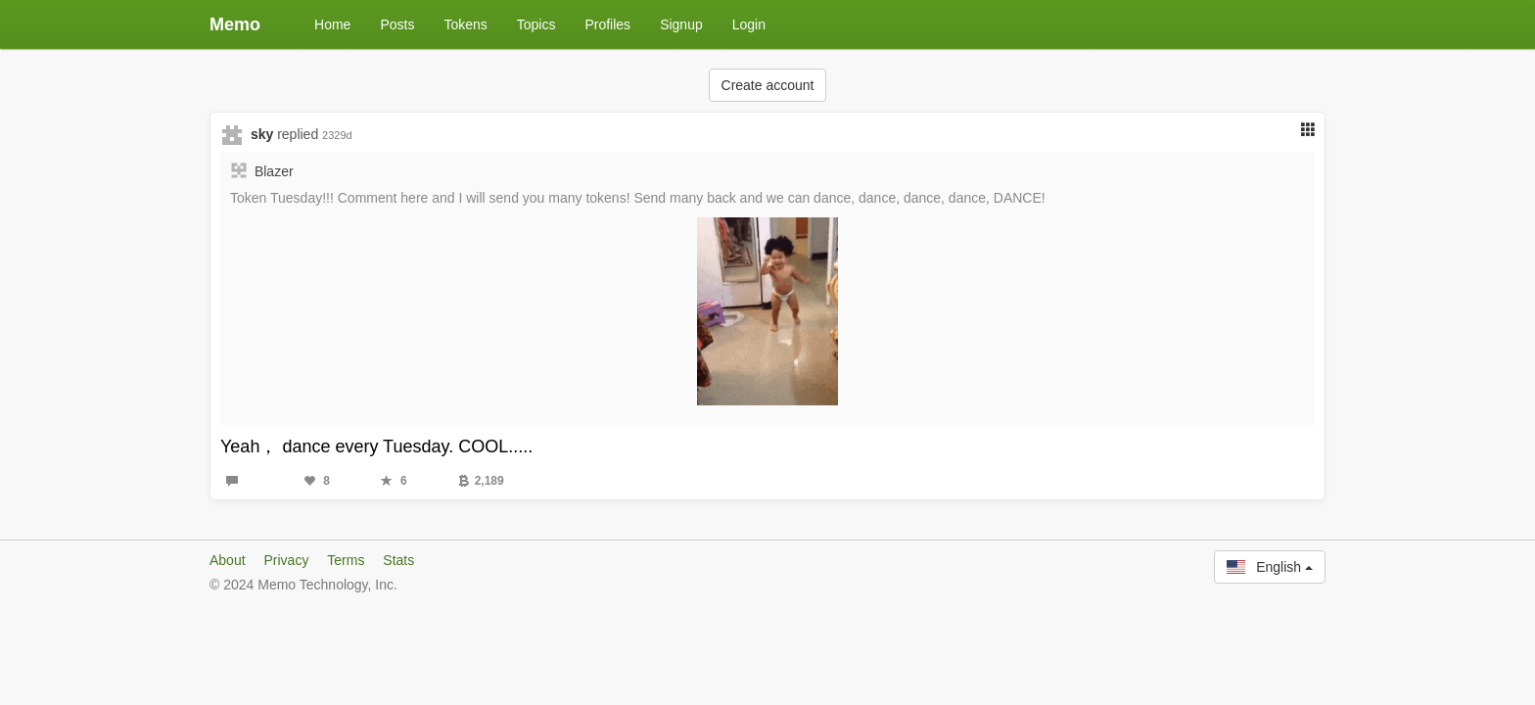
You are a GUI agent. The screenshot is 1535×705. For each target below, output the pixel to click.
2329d (337, 135)
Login (749, 24)
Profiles (607, 24)
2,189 (481, 481)
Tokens (465, 24)
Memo (234, 24)
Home (332, 24)
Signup (681, 24)
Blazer (274, 171)
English (1270, 567)
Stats (398, 560)
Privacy (285, 560)
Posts (397, 24)
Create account (767, 85)
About (227, 560)
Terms (345, 560)
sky (262, 134)
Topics (536, 24)
